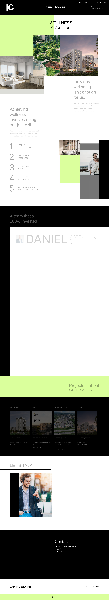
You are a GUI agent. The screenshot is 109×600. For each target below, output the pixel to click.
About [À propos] (80, 2)
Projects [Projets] (92, 2)
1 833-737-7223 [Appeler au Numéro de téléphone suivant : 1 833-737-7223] (58, 551)
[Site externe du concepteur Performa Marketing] (54, 597)
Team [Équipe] (86, 2)
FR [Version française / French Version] (105, 2)
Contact (99, 2)
